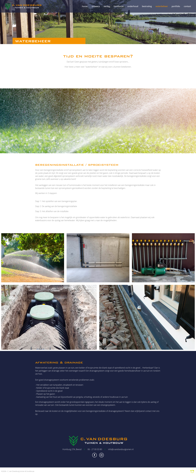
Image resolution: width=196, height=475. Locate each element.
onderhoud (132, 6)
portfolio (176, 6)
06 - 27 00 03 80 (95, 449)
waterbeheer (162, 6)
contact (187, 6)
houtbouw (119, 6)
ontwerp (96, 6)
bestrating (147, 6)
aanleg (107, 6)
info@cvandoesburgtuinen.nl (121, 449)
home (84, 6)
